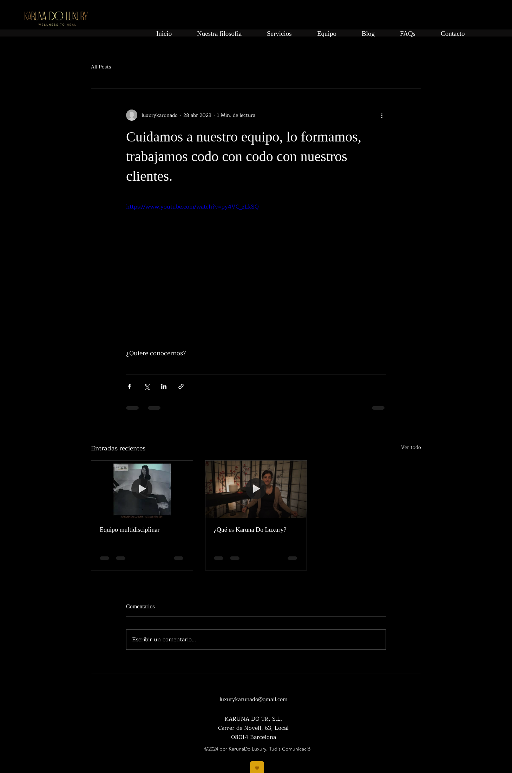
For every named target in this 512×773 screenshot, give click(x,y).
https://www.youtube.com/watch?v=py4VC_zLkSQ (192, 206)
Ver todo (411, 447)
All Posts (101, 67)
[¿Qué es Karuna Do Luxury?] (256, 489)
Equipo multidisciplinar (129, 529)
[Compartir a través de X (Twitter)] (146, 386)
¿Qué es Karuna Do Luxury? (250, 529)
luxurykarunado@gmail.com (253, 699)
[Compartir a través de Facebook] (129, 386)
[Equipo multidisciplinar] (142, 489)
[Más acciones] (382, 115)
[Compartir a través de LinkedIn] (163, 386)
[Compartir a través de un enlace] (181, 386)
